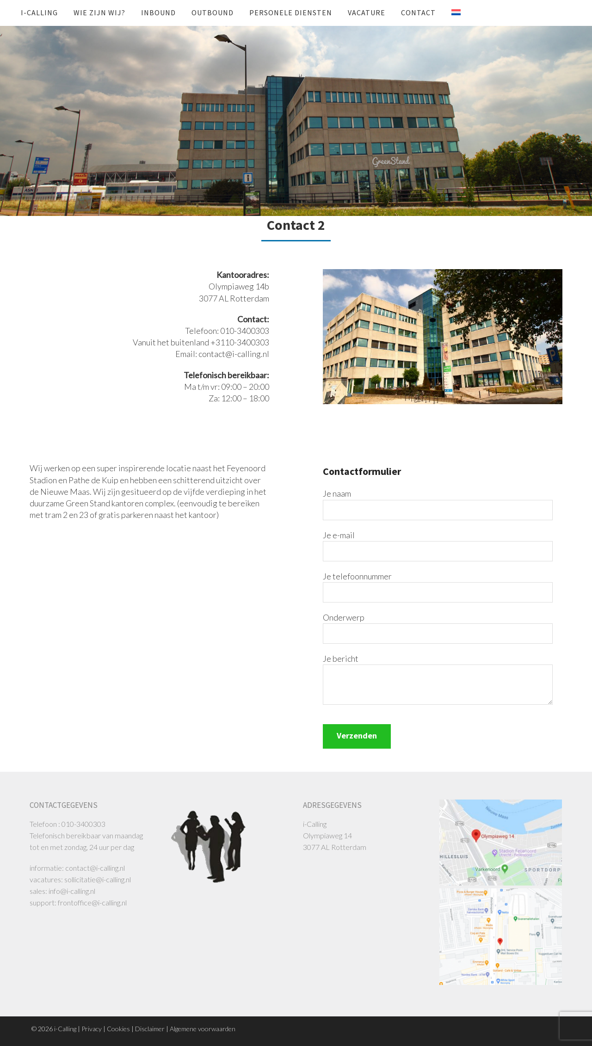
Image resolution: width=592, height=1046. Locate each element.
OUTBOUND (212, 12)
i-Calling (39, 12)
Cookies (118, 1029)
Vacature (366, 12)
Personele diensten (290, 12)
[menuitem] (449, 12)
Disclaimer (150, 1029)
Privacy (91, 1029)
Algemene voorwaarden (202, 1029)
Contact (418, 12)
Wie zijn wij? (99, 12)
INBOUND (158, 12)
